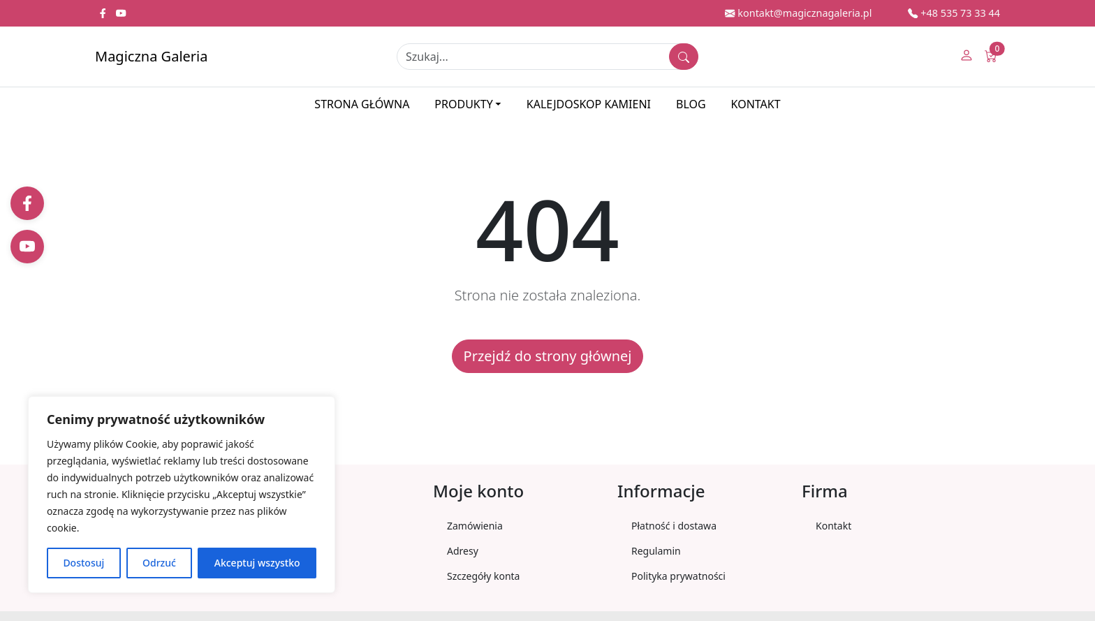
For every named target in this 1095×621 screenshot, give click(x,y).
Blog (691, 104)
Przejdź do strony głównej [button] (548, 355)
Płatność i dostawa (673, 525)
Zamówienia (475, 525)
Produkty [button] (463, 104)
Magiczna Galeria (151, 56)
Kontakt (756, 104)
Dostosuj (83, 562)
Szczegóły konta (483, 576)
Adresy (462, 550)
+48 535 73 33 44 (954, 13)
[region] (181, 494)
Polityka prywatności (678, 576)
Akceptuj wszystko (257, 562)
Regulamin (656, 550)
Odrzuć (159, 562)
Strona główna (361, 104)
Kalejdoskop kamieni (589, 104)
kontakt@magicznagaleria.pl (798, 13)
